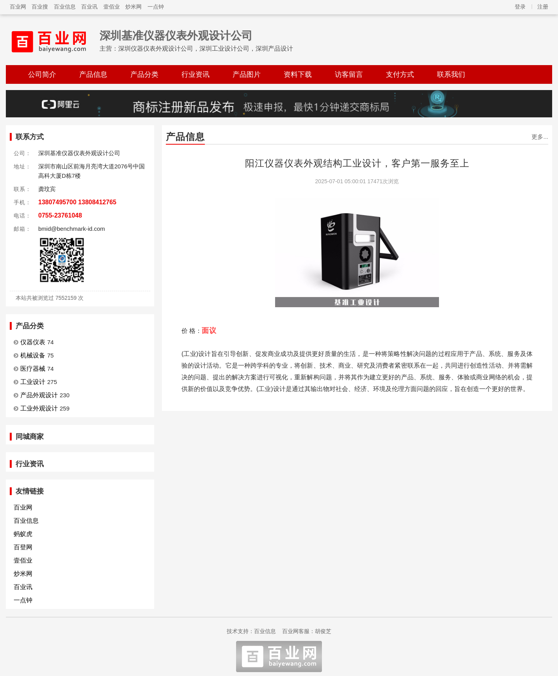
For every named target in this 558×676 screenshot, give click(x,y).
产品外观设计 (39, 395)
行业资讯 (195, 74)
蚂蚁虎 (23, 534)
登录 (520, 7)
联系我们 (451, 74)
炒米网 (133, 7)
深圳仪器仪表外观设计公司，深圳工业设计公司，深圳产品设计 (205, 48)
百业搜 (40, 7)
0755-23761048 (60, 215)
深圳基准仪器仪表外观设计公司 (176, 36)
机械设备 (32, 355)
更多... (539, 136)
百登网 (23, 547)
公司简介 (42, 74)
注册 (542, 7)
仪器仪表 (32, 342)
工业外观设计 (39, 408)
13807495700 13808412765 (77, 202)
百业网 (18, 7)
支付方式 (400, 74)
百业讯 (89, 7)
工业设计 (32, 382)
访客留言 (349, 74)
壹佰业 (111, 7)
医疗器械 (32, 368)
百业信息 (65, 7)
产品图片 (247, 74)
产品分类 (144, 74)
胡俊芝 (323, 631)
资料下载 (298, 74)
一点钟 (155, 7)
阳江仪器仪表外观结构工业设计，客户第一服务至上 (357, 163)
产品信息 (93, 74)
